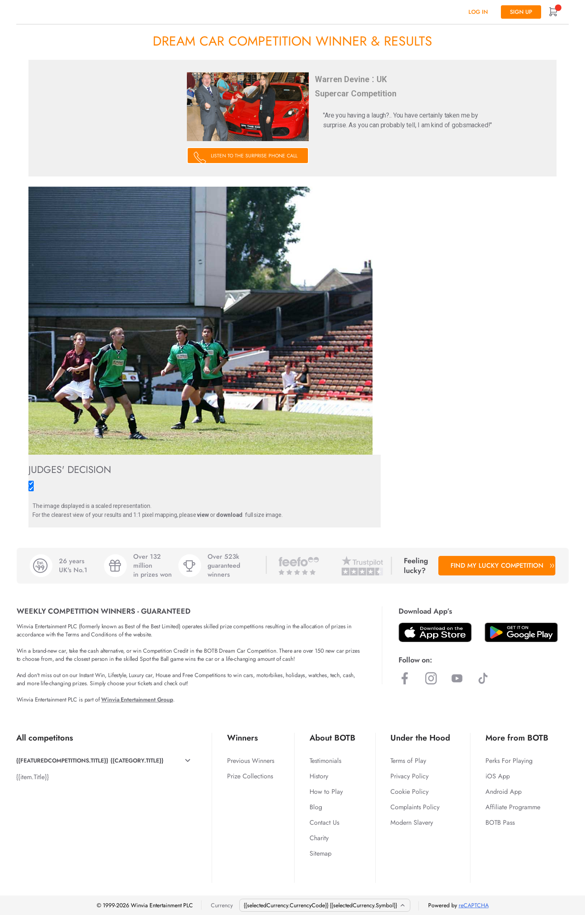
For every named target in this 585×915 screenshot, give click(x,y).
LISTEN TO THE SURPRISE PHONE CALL (254, 155)
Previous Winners (250, 760)
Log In (478, 12)
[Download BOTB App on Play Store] (521, 632)
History (319, 776)
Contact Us (324, 822)
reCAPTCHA (474, 905)
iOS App (497, 776)
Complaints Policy (415, 807)
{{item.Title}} (32, 777)
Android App (503, 791)
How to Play (326, 791)
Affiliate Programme (512, 807)
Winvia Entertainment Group (137, 699)
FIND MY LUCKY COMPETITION (501, 565)
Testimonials (325, 760)
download (229, 515)
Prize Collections (250, 776)
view (202, 515)
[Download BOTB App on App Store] (435, 632)
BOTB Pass (500, 822)
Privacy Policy (409, 776)
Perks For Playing (509, 760)
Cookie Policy (409, 791)
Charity (319, 838)
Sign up (521, 12)
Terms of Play (408, 760)
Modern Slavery (411, 822)
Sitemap (321, 853)
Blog (316, 807)
